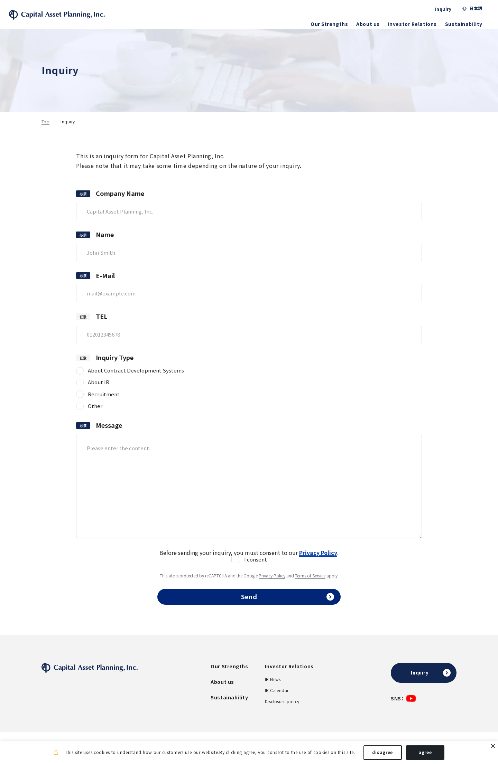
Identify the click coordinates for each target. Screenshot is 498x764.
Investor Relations (414, 23)
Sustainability (465, 23)
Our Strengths (331, 23)
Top (45, 127)
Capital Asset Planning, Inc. (67, 17)
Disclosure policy (282, 711)
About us (369, 23)
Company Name (120, 199)
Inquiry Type (114, 363)
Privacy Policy (272, 581)
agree (425, 753)
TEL (102, 322)
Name (105, 240)
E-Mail (105, 281)
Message (109, 431)
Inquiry (445, 9)
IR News (273, 689)
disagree (382, 753)
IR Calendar (277, 700)
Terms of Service (310, 581)
